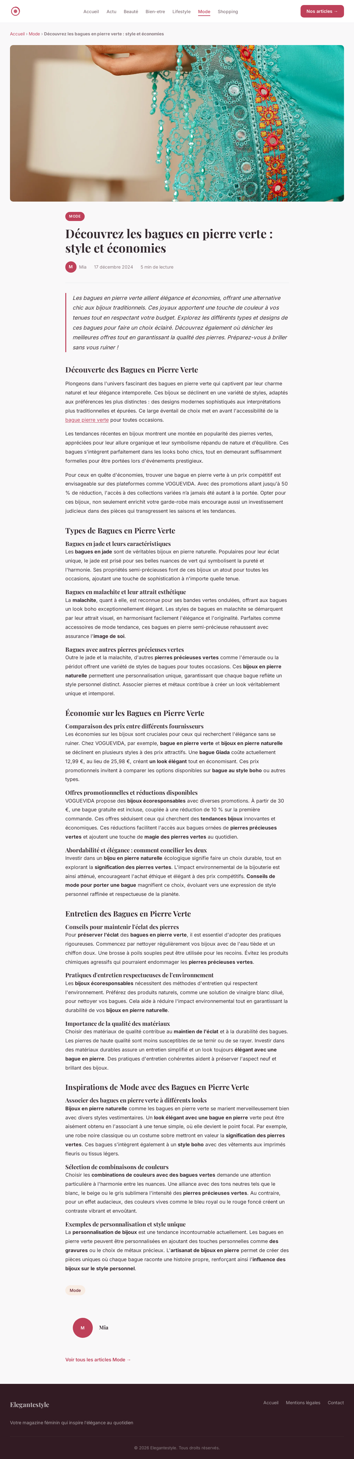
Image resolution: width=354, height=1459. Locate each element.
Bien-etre (155, 11)
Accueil (91, 11)
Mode (204, 11)
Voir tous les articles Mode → (98, 1360)
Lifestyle (181, 11)
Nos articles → (322, 11)
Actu (111, 11)
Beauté (131, 11)
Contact (336, 1402)
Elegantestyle (29, 1404)
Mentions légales (303, 1402)
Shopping (228, 11)
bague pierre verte (87, 420)
